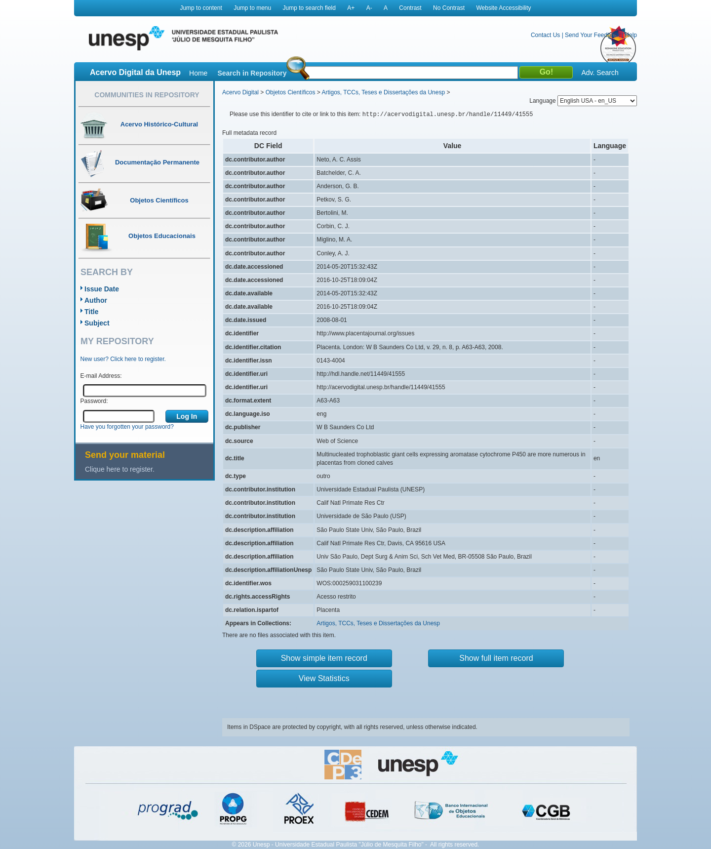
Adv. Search (599, 73)
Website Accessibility (503, 7)
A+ (351, 7)
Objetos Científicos (291, 92)
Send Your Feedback (592, 35)
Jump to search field (309, 7)
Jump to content (201, 7)
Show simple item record (324, 658)
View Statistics (324, 678)
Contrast (410, 7)
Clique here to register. (120, 469)
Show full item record (496, 658)
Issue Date (101, 289)
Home (198, 73)
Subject (97, 323)
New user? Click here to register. (123, 359)
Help (631, 35)
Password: (94, 401)
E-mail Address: (101, 375)
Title (91, 312)
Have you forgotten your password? (127, 426)
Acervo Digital (240, 92)
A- (369, 7)
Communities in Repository (146, 95)
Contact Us (545, 35)
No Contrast (449, 7)
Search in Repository (251, 73)
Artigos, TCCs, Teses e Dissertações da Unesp (383, 92)
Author (95, 300)
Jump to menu (252, 7)
